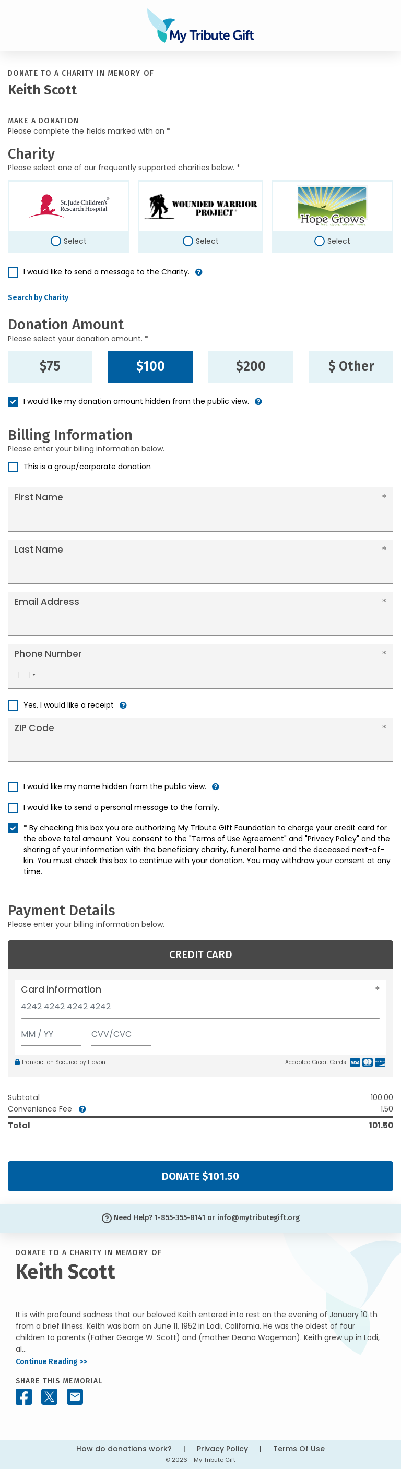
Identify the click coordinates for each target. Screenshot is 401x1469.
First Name (38, 497)
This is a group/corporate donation (87, 466)
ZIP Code (34, 728)
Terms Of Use (299, 1448)
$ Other (351, 366)
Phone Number (48, 654)
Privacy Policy (222, 1448)
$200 (251, 366)
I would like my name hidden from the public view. (114, 786)
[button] (199, 276)
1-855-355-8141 (180, 1217)
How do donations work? (124, 1448)
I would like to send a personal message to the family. (121, 807)
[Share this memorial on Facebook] (24, 1396)
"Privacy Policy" (332, 838)
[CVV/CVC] (121, 1032)
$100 (150, 366)
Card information (61, 989)
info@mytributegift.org (258, 1217)
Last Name (38, 549)
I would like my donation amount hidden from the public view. (136, 401)
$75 (50, 366)
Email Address (46, 601)
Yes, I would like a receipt (68, 705)
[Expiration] (51, 1032)
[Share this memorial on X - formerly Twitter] (49, 1396)
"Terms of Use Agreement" (238, 838)
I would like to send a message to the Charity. (106, 272)
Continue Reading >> (51, 1361)
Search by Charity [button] (38, 297)
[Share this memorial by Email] (75, 1396)
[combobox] (27, 675)
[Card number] (200, 1009)
